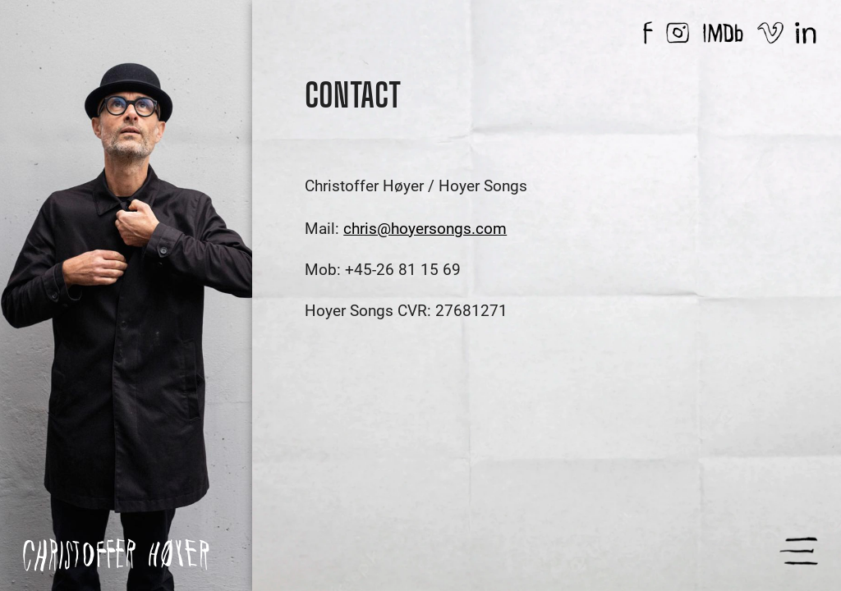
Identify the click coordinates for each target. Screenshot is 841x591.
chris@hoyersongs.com (425, 228)
